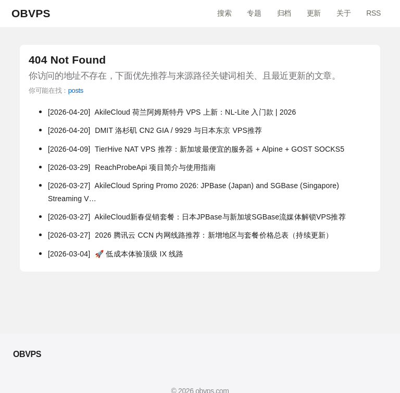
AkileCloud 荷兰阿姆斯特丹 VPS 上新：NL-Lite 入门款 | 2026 (172, 112)
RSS (373, 13)
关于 (343, 13)
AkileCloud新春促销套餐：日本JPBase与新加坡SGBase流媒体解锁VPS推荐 (197, 217)
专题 (254, 13)
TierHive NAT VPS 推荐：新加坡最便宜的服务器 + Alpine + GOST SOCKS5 (196, 149)
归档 (284, 13)
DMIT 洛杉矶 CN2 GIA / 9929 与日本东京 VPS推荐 (155, 130)
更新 (314, 13)
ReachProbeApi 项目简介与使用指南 (132, 167)
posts (75, 90)
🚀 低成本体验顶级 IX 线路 (116, 254)
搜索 (224, 13)
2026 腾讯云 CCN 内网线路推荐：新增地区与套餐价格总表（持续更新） (190, 235)
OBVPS (31, 13)
